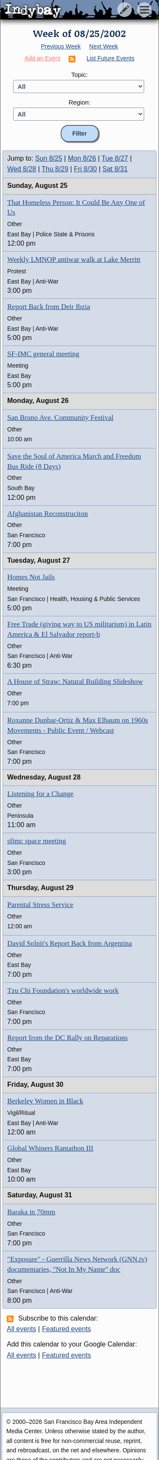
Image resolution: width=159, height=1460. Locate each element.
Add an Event (42, 58)
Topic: (79, 74)
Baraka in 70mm (31, 1212)
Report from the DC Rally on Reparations (67, 1038)
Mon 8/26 (82, 158)
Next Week (103, 46)
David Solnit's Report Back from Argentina (69, 943)
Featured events (66, 1328)
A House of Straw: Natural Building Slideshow (75, 682)
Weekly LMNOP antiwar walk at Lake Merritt (73, 259)
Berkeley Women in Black (45, 1101)
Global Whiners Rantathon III (50, 1148)
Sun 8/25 (48, 158)
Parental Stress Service (40, 905)
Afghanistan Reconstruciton (47, 514)
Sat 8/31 (115, 169)
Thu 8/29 (55, 169)
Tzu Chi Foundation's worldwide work (63, 991)
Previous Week (61, 46)
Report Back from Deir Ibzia (48, 307)
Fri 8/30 (85, 169)
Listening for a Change (40, 794)
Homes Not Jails (31, 577)
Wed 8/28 (21, 169)
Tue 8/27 (114, 158)
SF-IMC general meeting (43, 354)
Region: (80, 102)
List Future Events (110, 58)
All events (21, 1328)
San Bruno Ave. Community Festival (60, 418)
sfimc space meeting (36, 841)
